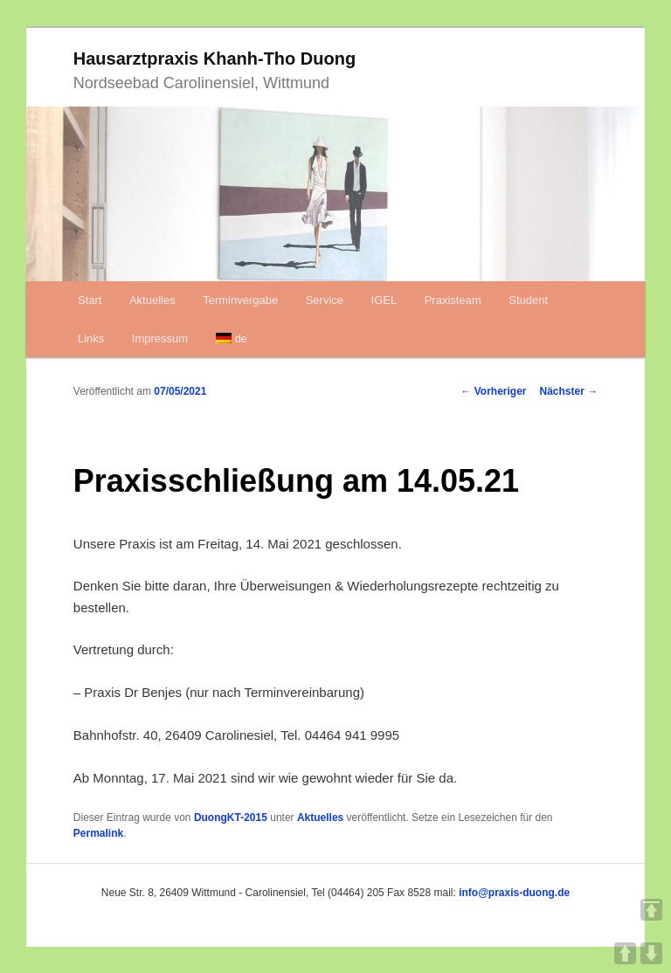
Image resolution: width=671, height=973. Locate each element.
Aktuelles (152, 300)
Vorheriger (493, 391)
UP (625, 953)
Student (528, 300)
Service (324, 300)
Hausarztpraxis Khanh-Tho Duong (214, 58)
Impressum (160, 338)
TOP (651, 910)
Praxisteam (453, 300)
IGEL (384, 300)
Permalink (98, 833)
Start (89, 300)
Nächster (569, 391)
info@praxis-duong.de (514, 893)
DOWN (651, 953)
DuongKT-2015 (230, 817)
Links (91, 338)
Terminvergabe (240, 300)
